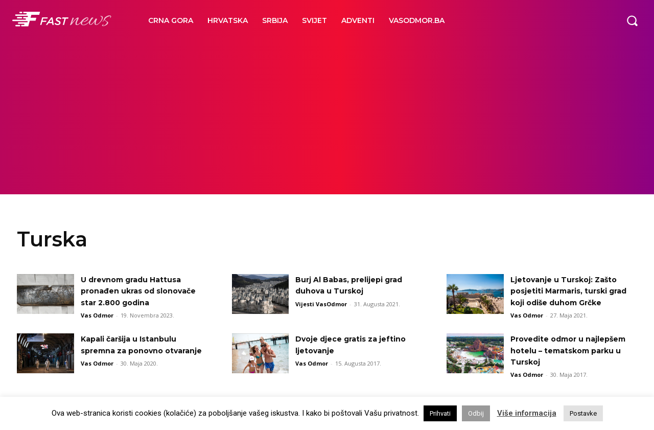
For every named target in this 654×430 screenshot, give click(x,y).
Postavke (583, 413)
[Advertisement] (327, 117)
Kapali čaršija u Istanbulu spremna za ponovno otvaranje (135, 362)
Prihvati (440, 413)
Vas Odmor (97, 315)
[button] (632, 20)
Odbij (476, 413)
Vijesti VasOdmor (321, 304)
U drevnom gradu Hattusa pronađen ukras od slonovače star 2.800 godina (143, 291)
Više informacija (526, 413)
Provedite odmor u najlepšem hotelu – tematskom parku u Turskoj (571, 362)
